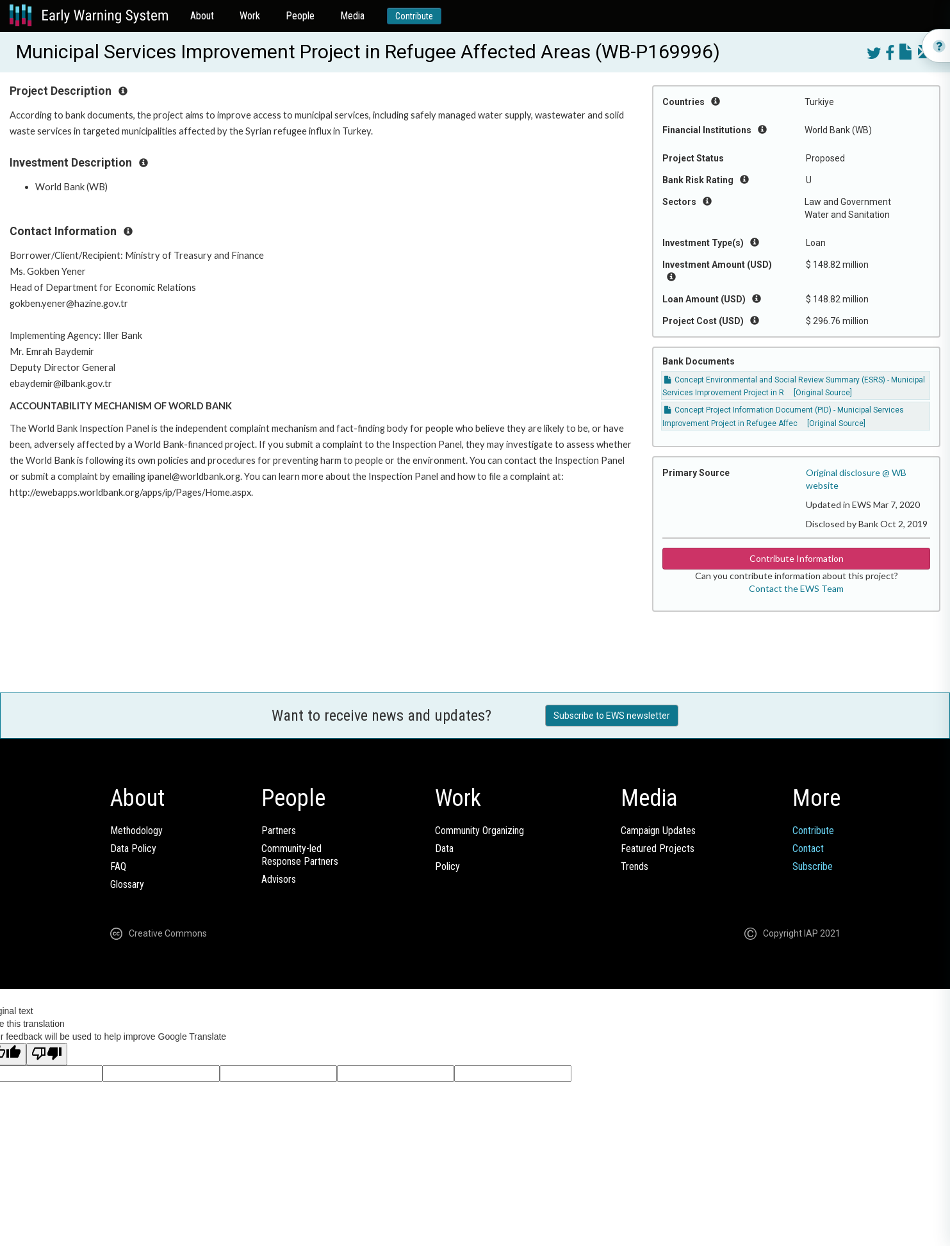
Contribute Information (796, 558)
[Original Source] (823, 392)
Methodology (136, 830)
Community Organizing (479, 830)
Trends (634, 866)
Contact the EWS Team (796, 588)
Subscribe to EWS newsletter (611, 715)
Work (250, 16)
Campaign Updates (658, 830)
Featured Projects (657, 848)
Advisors (278, 879)
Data (444, 848)
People (300, 16)
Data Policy (133, 848)
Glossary (127, 884)
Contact (808, 848)
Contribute (414, 16)
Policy (447, 866)
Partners (278, 830)
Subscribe (812, 866)
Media (352, 16)
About (202, 16)
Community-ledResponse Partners (299, 854)
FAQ (118, 866)
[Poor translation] (46, 1054)
